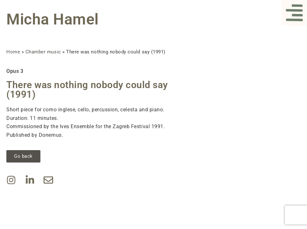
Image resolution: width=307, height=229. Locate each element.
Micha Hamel (52, 19)
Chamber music (43, 52)
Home (13, 52)
